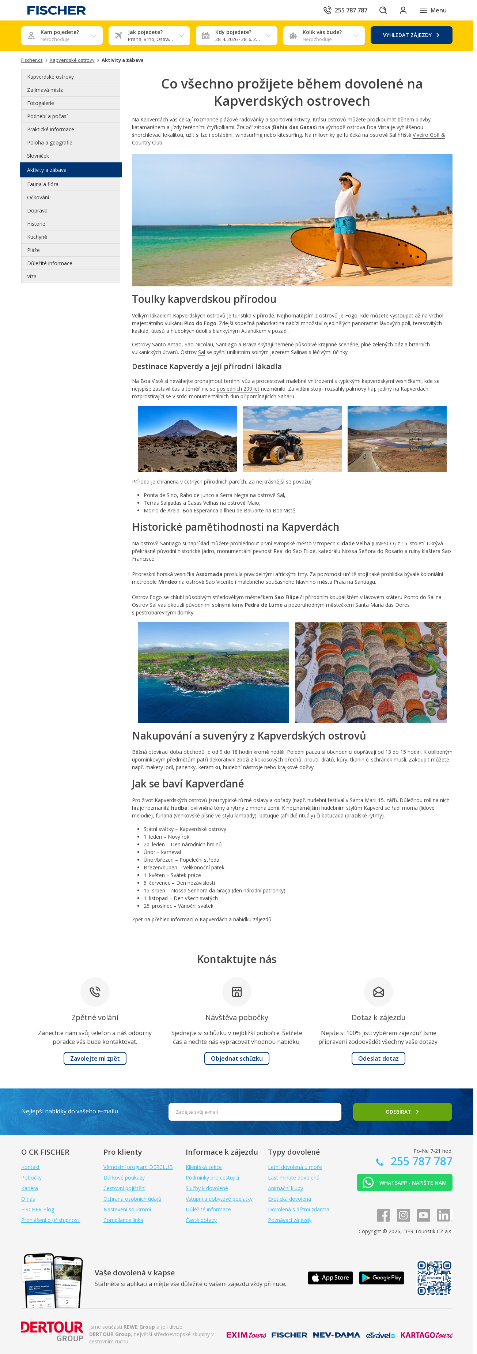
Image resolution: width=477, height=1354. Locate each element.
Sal (201, 352)
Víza (32, 276)
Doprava (37, 210)
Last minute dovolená (293, 1177)
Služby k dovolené (207, 1188)
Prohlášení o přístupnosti (50, 1219)
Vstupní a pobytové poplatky (219, 1198)
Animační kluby (285, 1188)
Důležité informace (49, 263)
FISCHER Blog (37, 1209)
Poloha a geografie (49, 142)
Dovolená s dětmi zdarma (298, 1209)
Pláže (33, 250)
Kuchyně (37, 236)
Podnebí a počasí (47, 116)
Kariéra (29, 1188)
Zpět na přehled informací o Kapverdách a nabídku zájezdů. (202, 919)
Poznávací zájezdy (289, 1219)
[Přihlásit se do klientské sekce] (402, 10)
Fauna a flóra (42, 184)
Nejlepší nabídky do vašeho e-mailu (69, 1111)
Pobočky (31, 1177)
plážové (229, 119)
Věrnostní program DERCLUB (138, 1166)
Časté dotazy (201, 1219)
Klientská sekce (204, 1166)
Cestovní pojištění (124, 1188)
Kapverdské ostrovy (50, 76)
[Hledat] (382, 10)
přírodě (265, 315)
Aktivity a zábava (47, 169)
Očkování (38, 197)
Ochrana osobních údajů (132, 1198)
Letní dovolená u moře (295, 1166)
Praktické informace (50, 129)
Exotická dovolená (289, 1198)
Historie (36, 223)
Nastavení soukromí (127, 1209)
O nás (28, 1198)
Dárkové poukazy (124, 1177)
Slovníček (38, 155)
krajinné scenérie (338, 344)
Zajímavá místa (45, 89)
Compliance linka (123, 1219)
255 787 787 (420, 1161)
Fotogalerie (40, 102)
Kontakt (30, 1166)
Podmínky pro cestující (212, 1177)
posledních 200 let (238, 388)
